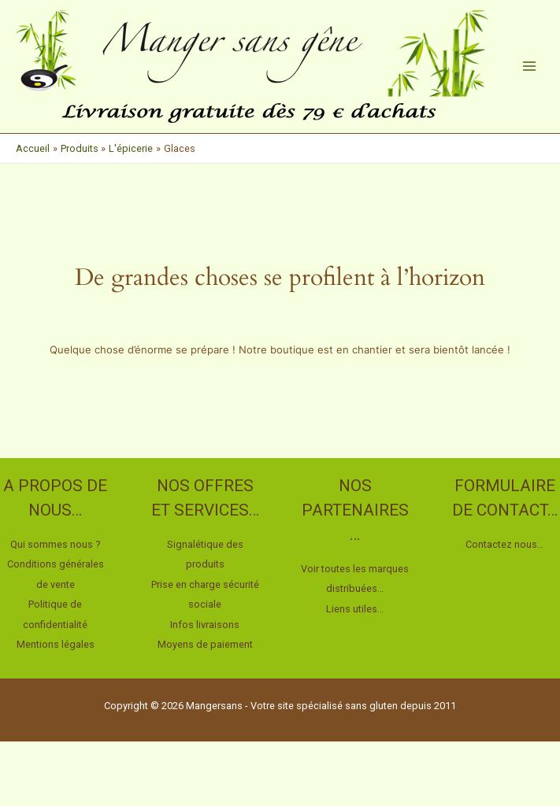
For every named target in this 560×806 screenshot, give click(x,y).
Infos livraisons (204, 624)
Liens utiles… (355, 609)
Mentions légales (56, 644)
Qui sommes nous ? (55, 544)
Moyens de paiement (205, 644)
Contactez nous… (504, 544)
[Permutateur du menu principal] (529, 66)
